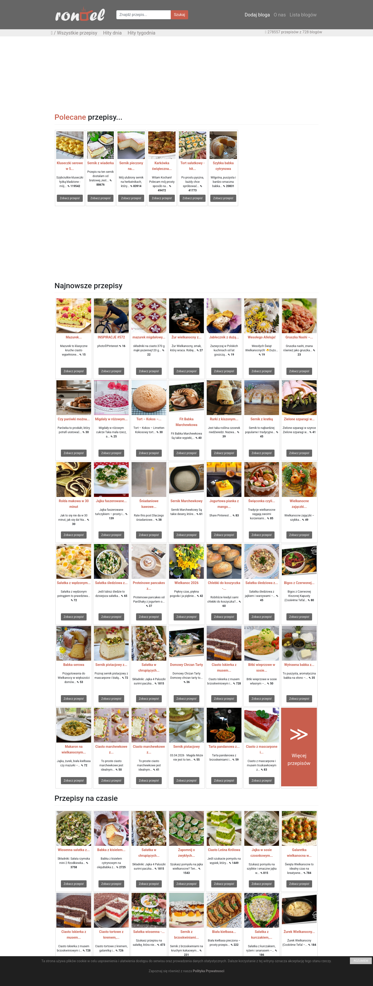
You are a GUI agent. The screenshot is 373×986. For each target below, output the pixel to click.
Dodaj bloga (257, 15)
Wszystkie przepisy (77, 33)
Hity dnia (112, 33)
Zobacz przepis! (70, 198)
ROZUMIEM (360, 960)
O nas (280, 15)
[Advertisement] (186, 74)
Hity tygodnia (141, 33)
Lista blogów (303, 15)
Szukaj (179, 14)
